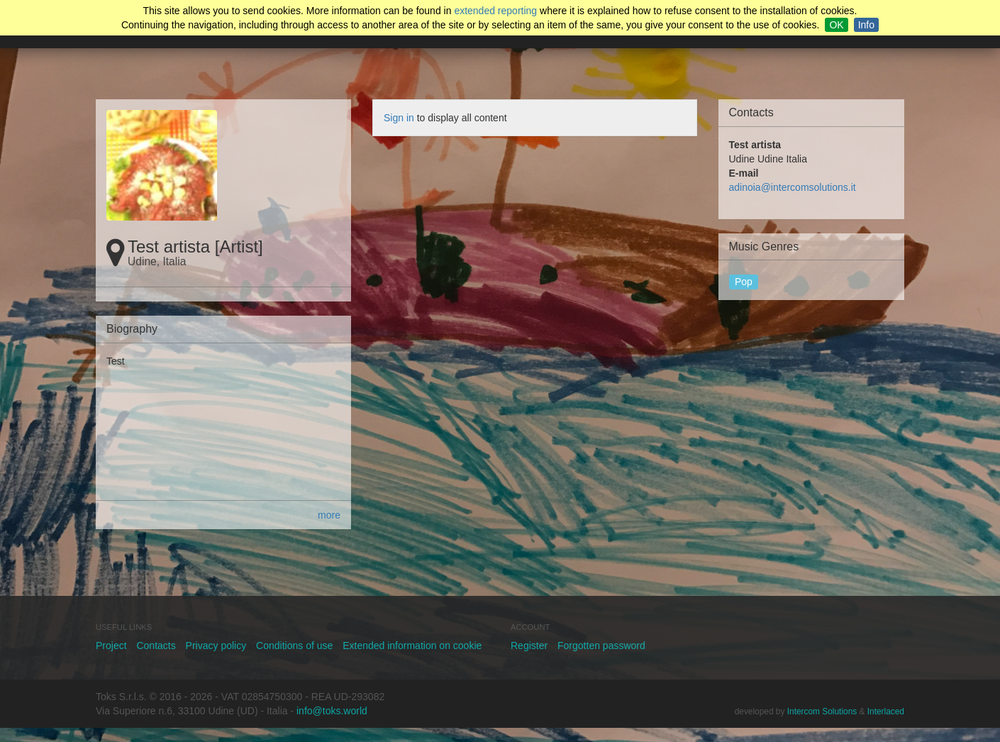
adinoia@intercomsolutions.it (792, 187)
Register (529, 645)
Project (111, 645)
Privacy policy (216, 645)
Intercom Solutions (822, 711)
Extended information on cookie (412, 645)
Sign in (399, 117)
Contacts (155, 645)
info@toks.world (331, 710)
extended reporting (495, 10)
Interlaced (885, 711)
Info (866, 25)
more (329, 515)
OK (836, 25)
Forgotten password (601, 645)
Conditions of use (294, 645)
